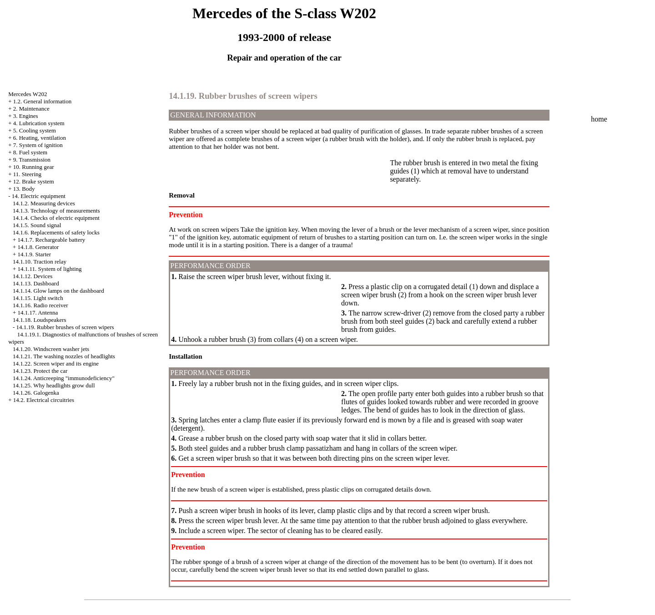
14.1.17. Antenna (37, 312)
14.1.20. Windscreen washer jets (51, 349)
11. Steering (27, 174)
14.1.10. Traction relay (39, 261)
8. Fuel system (30, 152)
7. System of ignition (38, 145)
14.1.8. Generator (38, 247)
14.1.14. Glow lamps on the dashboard (58, 290)
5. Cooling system (34, 130)
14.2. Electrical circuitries (43, 399)
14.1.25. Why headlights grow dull (54, 385)
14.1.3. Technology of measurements (56, 210)
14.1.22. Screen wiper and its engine (56, 363)
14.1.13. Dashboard (36, 283)
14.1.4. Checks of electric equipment (56, 217)
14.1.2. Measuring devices (44, 203)
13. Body (24, 188)
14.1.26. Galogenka (36, 392)
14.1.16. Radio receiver (40, 305)
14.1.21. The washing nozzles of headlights (64, 356)
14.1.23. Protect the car (40, 370)
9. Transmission (31, 159)
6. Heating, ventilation (39, 137)
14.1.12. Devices (32, 276)
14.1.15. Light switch (38, 298)
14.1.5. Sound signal (37, 225)
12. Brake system (33, 181)
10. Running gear (33, 166)
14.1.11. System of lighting (49, 268)
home (599, 119)
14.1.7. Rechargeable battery (51, 239)
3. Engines (25, 115)
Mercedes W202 (27, 94)
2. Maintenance (31, 108)
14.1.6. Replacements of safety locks (56, 232)
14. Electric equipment (39, 196)
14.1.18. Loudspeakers (39, 319)
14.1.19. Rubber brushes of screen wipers (65, 327)
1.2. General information (42, 101)
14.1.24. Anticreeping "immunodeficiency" (64, 378)
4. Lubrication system (39, 123)
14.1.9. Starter (34, 254)
